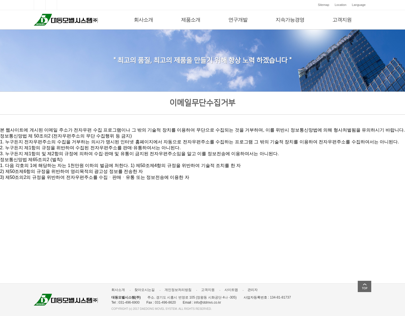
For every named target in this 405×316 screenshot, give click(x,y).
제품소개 (190, 20)
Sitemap (323, 4)
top (364, 286)
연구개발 (238, 20)
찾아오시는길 (142, 289)
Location (340, 4)
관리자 (250, 289)
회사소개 (143, 20)
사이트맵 (229, 289)
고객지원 (342, 20)
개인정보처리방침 (176, 289)
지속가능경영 (290, 20)
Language (359, 4)
